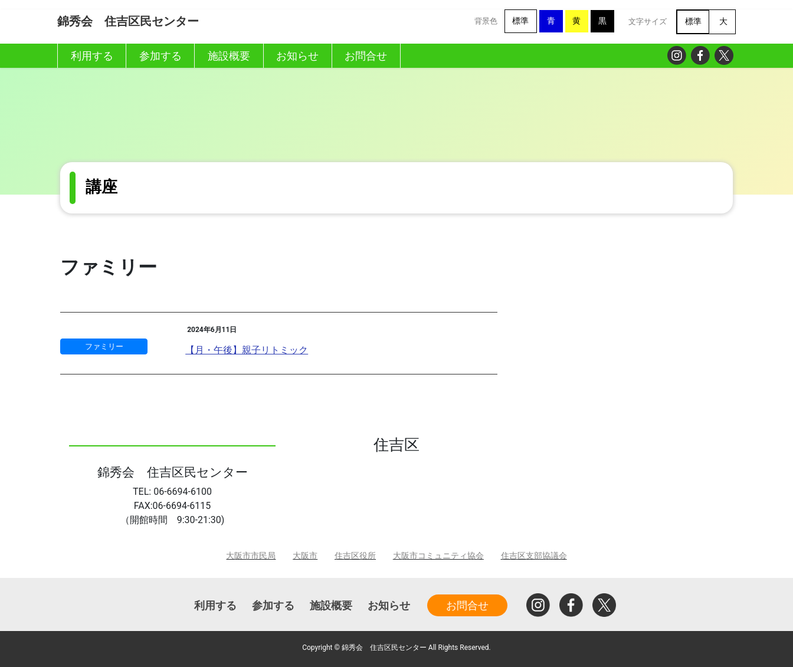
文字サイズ (647, 21)
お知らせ (389, 605)
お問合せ (467, 605)
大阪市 (305, 556)
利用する (215, 605)
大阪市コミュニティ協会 (438, 556)
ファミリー (104, 346)
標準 (520, 21)
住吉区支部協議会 (534, 556)
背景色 (485, 21)
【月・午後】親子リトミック (246, 350)
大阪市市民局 (251, 556)
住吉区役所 (355, 556)
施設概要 (331, 605)
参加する (273, 605)
